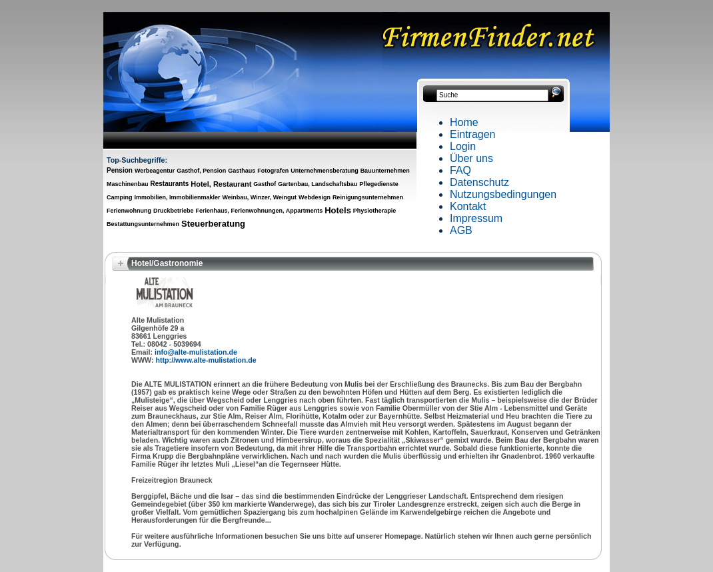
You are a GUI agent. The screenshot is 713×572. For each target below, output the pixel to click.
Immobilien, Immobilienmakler (177, 197)
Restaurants (169, 183)
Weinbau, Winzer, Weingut (260, 197)
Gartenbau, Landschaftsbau (317, 184)
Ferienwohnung (129, 210)
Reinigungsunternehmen (368, 197)
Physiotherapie (374, 210)
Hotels (338, 210)
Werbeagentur (155, 170)
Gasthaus (241, 170)
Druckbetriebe (173, 210)
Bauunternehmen (385, 170)
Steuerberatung (213, 224)
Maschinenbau (128, 184)
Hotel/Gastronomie (167, 263)
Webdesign (315, 197)
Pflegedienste (378, 184)
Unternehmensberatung (324, 170)
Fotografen (273, 170)
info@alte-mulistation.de (196, 352)
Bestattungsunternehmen (143, 224)
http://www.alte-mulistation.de (206, 360)
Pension (120, 170)
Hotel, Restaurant (221, 184)
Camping (120, 197)
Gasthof (264, 184)
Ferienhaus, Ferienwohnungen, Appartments (259, 210)
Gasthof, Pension (201, 170)
